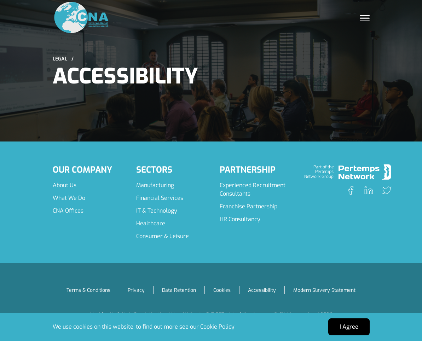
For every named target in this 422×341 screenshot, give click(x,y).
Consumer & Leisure (162, 236)
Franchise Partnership (248, 206)
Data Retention (179, 290)
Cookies (222, 290)
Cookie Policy (217, 326)
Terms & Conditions (88, 290)
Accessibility (262, 290)
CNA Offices (68, 210)
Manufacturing (155, 185)
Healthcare (150, 223)
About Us (64, 185)
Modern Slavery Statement (324, 290)
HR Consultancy (240, 219)
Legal (63, 59)
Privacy (136, 290)
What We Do (69, 198)
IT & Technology (156, 210)
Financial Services (159, 198)
